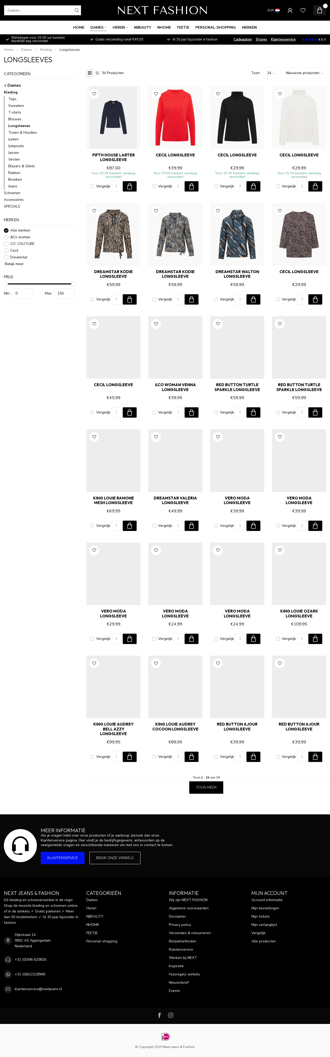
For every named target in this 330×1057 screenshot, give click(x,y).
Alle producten (263, 941)
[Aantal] (116, 186)
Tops (12, 99)
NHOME (164, 27)
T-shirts (14, 112)
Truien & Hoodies (22, 132)
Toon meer (206, 787)
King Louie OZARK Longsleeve (299, 613)
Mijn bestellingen (265, 908)
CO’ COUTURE (22, 244)
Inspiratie (176, 966)
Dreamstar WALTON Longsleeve (237, 274)
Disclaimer (177, 916)
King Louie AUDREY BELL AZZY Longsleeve (113, 729)
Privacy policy (180, 924)
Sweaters (16, 105)
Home (78, 27)
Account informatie (267, 899)
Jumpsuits (16, 146)
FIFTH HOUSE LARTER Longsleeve (113, 157)
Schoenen (12, 192)
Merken (249, 27)
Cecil (14, 250)
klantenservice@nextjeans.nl (38, 989)
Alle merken (20, 230)
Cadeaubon (243, 39)
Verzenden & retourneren (190, 933)
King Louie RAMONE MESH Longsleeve (113, 500)
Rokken (14, 172)
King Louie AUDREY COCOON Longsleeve (175, 726)
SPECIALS (12, 206)
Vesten (14, 159)
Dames (96, 27)
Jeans (12, 186)
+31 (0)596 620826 (30, 959)
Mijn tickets (260, 916)
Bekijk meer (14, 263)
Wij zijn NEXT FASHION (188, 899)
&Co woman (20, 237)
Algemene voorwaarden (189, 908)
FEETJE (183, 27)
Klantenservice (283, 39)
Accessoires (14, 199)
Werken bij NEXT (183, 957)
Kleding (46, 49)
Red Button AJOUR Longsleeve (237, 726)
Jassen (13, 152)
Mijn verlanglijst (264, 924)
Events (174, 990)
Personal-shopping (215, 27)
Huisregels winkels (184, 974)
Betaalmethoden (182, 941)
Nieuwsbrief (179, 982)
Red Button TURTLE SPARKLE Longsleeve (237, 387)
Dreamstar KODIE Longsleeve (113, 274)
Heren (119, 27)
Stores (261, 39)
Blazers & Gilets (21, 166)
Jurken (13, 139)
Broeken (15, 179)
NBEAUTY (142, 27)
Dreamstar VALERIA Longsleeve (175, 500)
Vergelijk (103, 186)
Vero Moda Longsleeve (237, 500)
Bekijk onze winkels (115, 857)
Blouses (14, 119)
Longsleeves (70, 49)
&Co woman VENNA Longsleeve (175, 387)
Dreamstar (19, 257)
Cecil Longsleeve (175, 155)
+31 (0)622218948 (30, 974)
